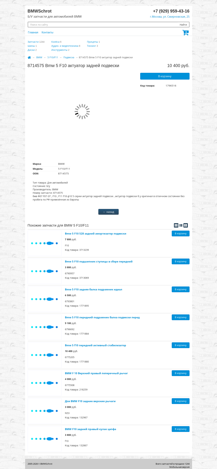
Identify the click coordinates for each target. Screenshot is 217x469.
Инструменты (59, 49)
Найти (183, 24)
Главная (33, 32)
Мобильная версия (179, 466)
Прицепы (92, 41)
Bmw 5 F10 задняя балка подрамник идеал (93, 289)
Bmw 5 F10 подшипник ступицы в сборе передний (99, 261)
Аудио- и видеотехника (64, 45)
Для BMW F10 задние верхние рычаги (90, 401)
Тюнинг (91, 45)
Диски (31, 49)
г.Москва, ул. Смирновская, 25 (170, 16)
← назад (108, 212)
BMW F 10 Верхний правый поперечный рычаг (96, 373)
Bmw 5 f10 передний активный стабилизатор (95, 345)
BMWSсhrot (46, 463)
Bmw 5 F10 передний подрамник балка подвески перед (102, 317)
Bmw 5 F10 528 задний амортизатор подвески (95, 233)
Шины (31, 45)
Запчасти (33, 41)
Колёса (55, 41)
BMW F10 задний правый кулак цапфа (90, 429)
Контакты (47, 32)
